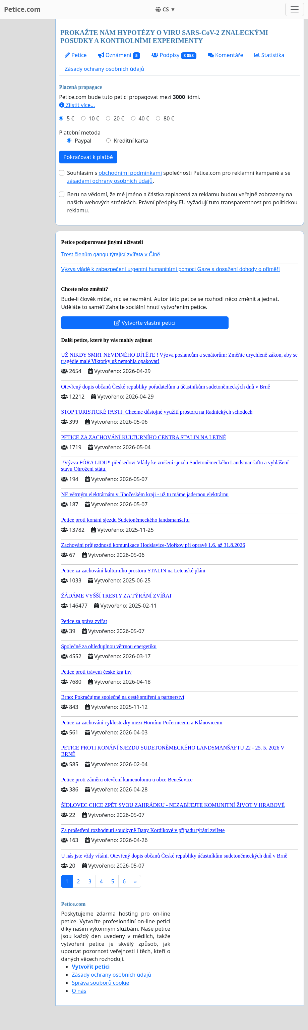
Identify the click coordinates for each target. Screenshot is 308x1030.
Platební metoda (80, 132)
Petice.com (22, 9)
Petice (75, 55)
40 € (143, 118)
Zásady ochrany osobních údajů (104, 68)
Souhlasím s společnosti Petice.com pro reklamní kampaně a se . (179, 177)
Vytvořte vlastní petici (145, 322)
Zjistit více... (77, 105)
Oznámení (119, 55)
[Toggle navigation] (294, 9)
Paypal (83, 140)
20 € (119, 118)
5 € (70, 118)
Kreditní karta (131, 140)
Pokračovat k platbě (88, 157)
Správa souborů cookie (100, 982)
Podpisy (173, 55)
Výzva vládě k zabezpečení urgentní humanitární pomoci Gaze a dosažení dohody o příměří (170, 269)
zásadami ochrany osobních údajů (109, 181)
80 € (169, 118)
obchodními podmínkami (130, 172)
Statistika (269, 55)
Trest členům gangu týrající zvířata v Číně (110, 254)
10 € (93, 118)
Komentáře (225, 55)
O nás (79, 990)
